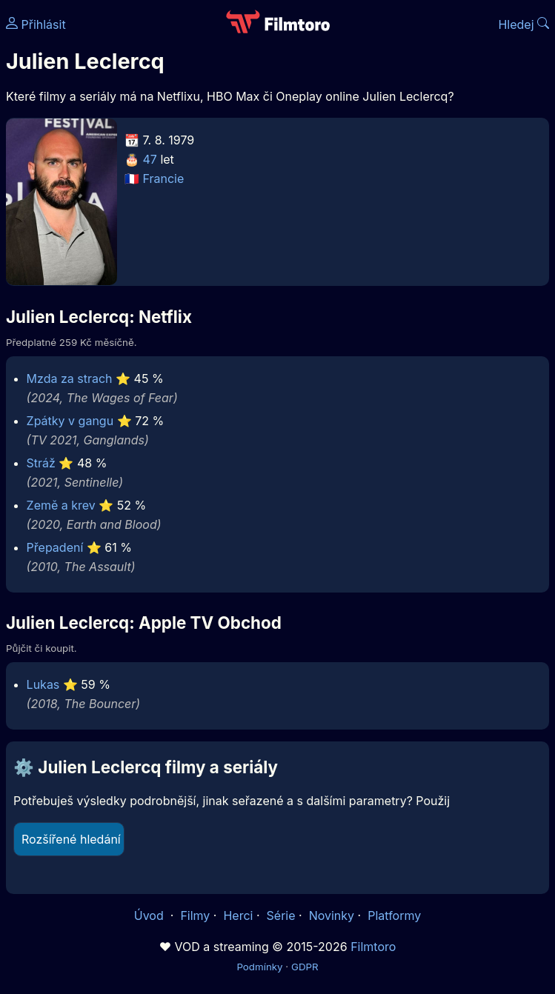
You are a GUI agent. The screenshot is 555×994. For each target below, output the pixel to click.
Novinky (331, 915)
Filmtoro (373, 946)
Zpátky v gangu (70, 420)
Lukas (43, 684)
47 (150, 159)
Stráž (41, 463)
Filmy (195, 915)
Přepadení (55, 547)
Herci (238, 915)
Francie (164, 178)
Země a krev (61, 505)
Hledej (523, 24)
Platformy (394, 915)
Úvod (150, 915)
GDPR (305, 967)
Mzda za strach (70, 378)
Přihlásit (36, 24)
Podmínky (259, 967)
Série (281, 915)
